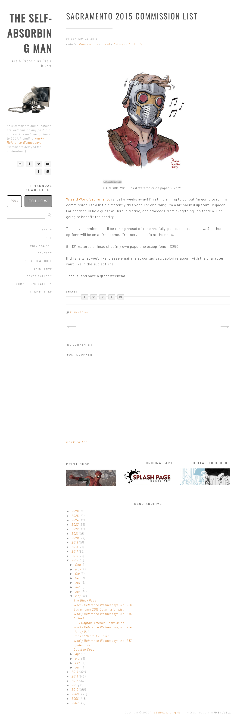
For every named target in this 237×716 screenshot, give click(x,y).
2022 (76, 529)
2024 (76, 520)
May (78, 596)
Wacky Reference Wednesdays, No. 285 (103, 614)
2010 (75, 689)
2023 (76, 524)
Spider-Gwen (83, 645)
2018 (75, 547)
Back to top (77, 442)
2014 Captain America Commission (99, 623)
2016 (75, 556)
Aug (78, 582)
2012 (75, 681)
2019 (75, 542)
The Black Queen (86, 600)
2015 (75, 560)
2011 (75, 685)
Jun (78, 591)
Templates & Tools (36, 260)
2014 (75, 672)
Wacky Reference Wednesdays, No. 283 (103, 641)
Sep (78, 578)
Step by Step (41, 291)
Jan (78, 667)
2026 (76, 511)
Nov (78, 569)
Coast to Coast (85, 649)
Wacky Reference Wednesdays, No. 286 (103, 605)
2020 (76, 538)
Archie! (79, 618)
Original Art (41, 245)
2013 (75, 676)
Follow (38, 201)
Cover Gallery (39, 276)
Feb (78, 663)
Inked (106, 44)
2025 (76, 516)
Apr (78, 654)
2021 (75, 533)
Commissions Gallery (34, 283)
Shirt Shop (43, 268)
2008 (76, 698)
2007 (76, 703)
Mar (78, 658)
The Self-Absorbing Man (29, 33)
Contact (44, 253)
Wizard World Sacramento (88, 199)
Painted (119, 44)
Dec (78, 564)
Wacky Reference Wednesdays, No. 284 (103, 627)
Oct (78, 574)
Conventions (89, 44)
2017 (75, 551)
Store (47, 237)
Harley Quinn (83, 631)
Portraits (136, 44)
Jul (78, 587)
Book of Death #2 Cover (91, 636)
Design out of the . (211, 712)
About (47, 230)
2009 (76, 694)
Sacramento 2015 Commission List (99, 609)
